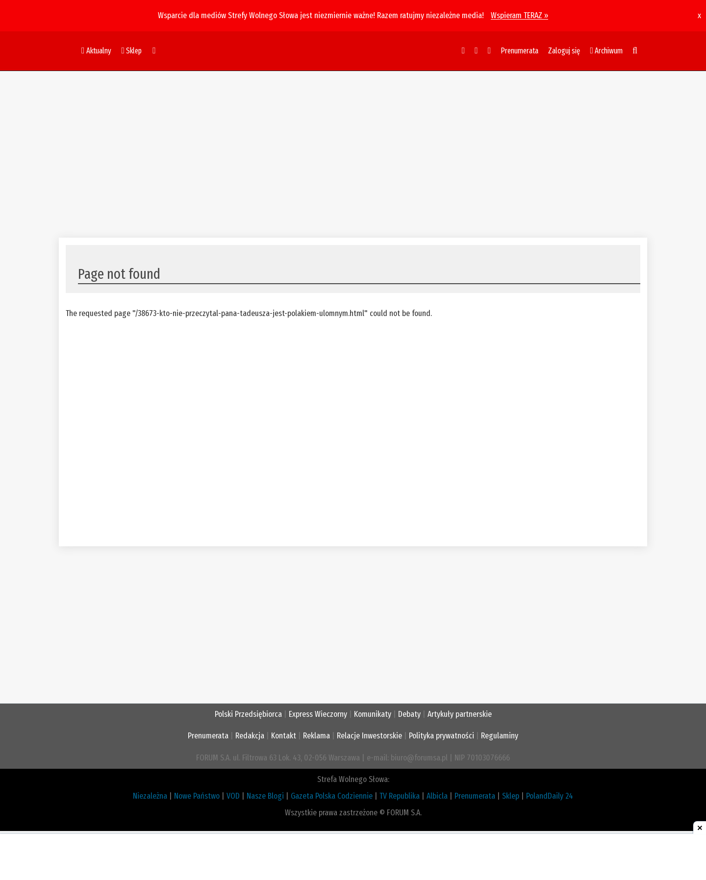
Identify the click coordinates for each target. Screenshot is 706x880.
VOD (233, 796)
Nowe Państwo (197, 796)
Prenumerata (519, 50)
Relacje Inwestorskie (369, 736)
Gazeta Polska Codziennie (332, 796)
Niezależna (150, 796)
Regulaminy (499, 736)
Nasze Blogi (265, 796)
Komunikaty (372, 714)
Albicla (437, 796)
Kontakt (283, 736)
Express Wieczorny (318, 714)
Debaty (409, 714)
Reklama (316, 736)
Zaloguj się (564, 50)
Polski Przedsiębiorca (248, 714)
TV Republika (399, 796)
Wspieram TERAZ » (519, 15)
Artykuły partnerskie (460, 714)
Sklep (510, 796)
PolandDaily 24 (549, 796)
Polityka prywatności (441, 736)
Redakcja (249, 736)
